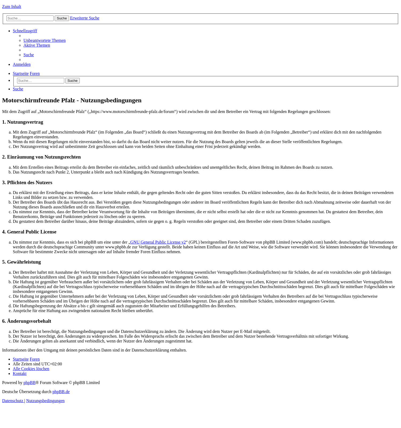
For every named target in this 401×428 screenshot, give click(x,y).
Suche (72, 81)
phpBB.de (61, 391)
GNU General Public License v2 (158, 242)
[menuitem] (44, 40)
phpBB (29, 382)
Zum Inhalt (11, 6)
